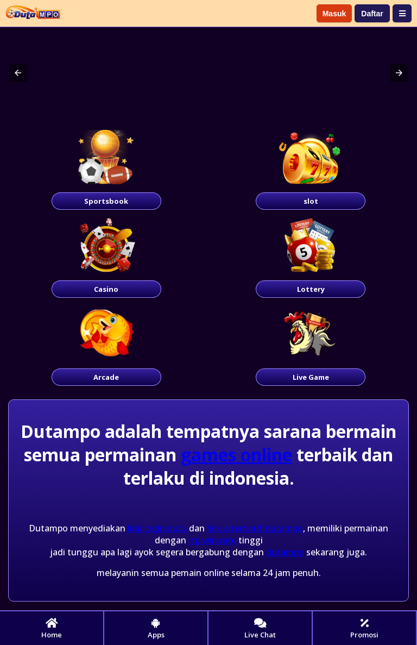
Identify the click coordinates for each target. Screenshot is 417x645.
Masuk (334, 13)
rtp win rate (212, 540)
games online (236, 454)
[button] (18, 73)
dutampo (285, 552)
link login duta (157, 528)
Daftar (372, 13)
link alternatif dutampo (255, 528)
